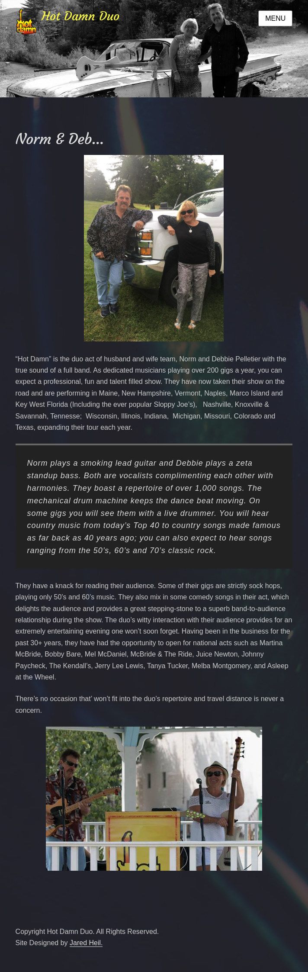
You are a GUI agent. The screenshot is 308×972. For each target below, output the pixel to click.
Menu (275, 18)
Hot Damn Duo (80, 16)
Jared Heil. (86, 942)
